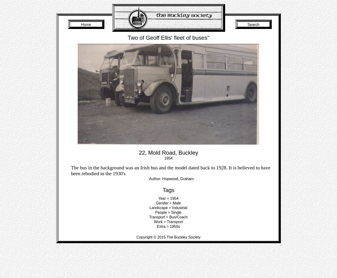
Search (254, 25)
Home (86, 25)
